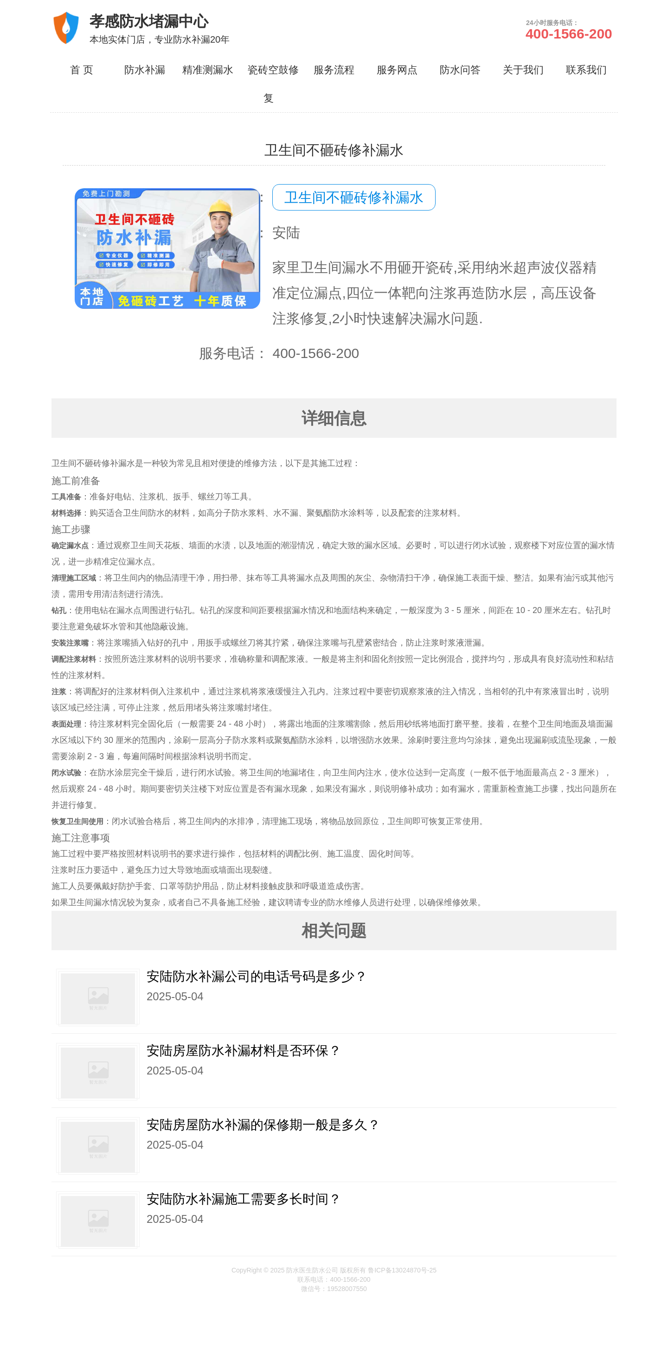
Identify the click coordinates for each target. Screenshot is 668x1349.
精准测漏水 (207, 70)
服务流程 (334, 70)
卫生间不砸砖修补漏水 (354, 197)
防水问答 (460, 70)
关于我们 (523, 70)
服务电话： (234, 353)
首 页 (81, 70)
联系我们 (586, 70)
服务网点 (397, 70)
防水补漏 (144, 70)
